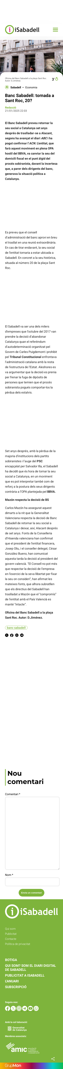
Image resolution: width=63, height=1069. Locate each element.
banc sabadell (16, 627)
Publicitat (10, 933)
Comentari (12, 794)
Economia (31, 87)
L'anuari (12, 981)
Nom (9, 875)
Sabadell (15, 87)
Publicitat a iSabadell (25, 975)
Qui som (10, 928)
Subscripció (16, 987)
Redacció (10, 107)
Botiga (11, 960)
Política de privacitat (17, 944)
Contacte (10, 939)
